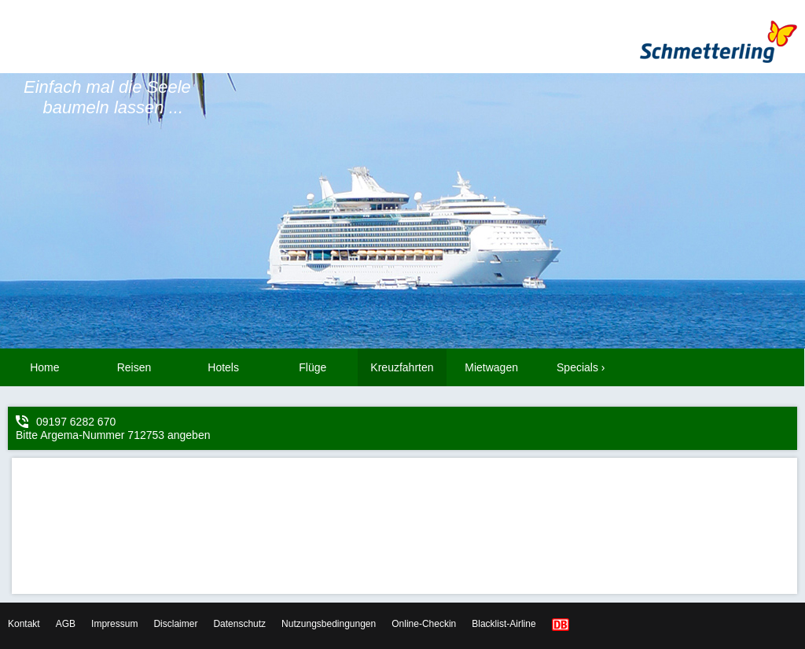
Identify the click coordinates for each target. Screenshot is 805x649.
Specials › (581, 367)
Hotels (223, 367)
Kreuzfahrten (401, 367)
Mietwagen (491, 367)
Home (44, 367)
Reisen (134, 367)
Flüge (312, 367)
